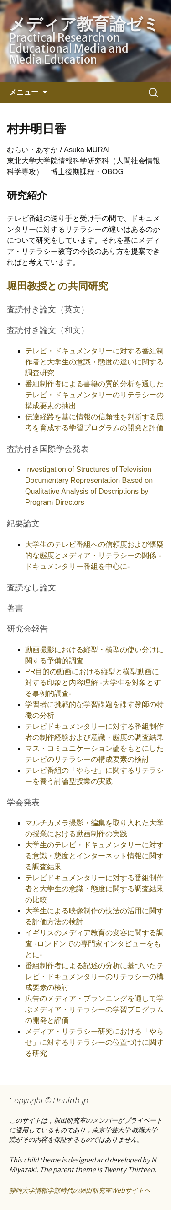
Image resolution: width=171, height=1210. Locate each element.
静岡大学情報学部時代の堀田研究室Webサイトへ (79, 1190)
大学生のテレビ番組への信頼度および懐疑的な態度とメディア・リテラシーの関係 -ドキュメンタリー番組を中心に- (94, 555)
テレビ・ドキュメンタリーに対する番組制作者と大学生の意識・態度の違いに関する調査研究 (94, 362)
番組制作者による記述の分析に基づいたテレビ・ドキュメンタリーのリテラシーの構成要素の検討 (94, 976)
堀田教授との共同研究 (57, 285)
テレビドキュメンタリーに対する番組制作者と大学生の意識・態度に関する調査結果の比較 (94, 889)
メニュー (23, 92)
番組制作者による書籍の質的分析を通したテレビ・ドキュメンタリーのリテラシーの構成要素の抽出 (94, 395)
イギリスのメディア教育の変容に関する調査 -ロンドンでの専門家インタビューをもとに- (94, 943)
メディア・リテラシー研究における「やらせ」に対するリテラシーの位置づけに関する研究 (94, 1042)
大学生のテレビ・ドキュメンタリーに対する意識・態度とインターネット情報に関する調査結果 (94, 856)
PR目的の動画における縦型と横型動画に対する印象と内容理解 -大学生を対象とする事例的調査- (93, 682)
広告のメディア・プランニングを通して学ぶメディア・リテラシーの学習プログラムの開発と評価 (94, 1009)
